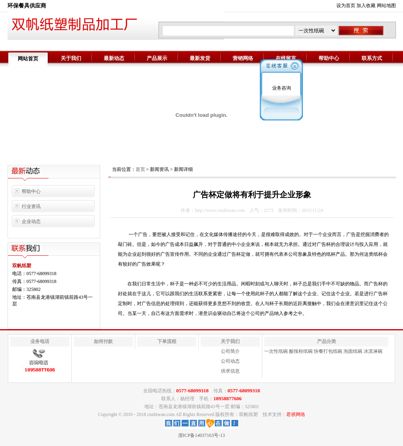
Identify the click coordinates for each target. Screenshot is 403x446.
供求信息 (230, 371)
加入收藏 (365, 5)
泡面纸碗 (352, 351)
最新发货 (200, 58)
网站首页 (28, 59)
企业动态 (31, 221)
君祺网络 (295, 414)
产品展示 (157, 58)
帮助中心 (329, 58)
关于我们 (71, 58)
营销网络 (243, 58)
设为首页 (345, 5)
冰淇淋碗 (373, 351)
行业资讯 (31, 206)
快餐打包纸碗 (328, 351)
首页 (140, 169)
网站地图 (386, 5)
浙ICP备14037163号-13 (201, 435)
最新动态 (114, 58)
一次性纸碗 (276, 351)
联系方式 (372, 58)
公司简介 (230, 351)
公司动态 (230, 361)
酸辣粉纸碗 (301, 351)
